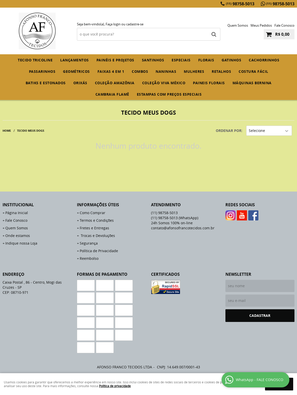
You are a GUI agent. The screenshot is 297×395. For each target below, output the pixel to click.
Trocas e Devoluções (97, 235)
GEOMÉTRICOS (76, 71)
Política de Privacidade (99, 250)
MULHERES (194, 71)
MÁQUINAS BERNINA (252, 82)
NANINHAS (166, 71)
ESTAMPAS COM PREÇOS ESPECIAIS (169, 94)
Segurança (89, 243)
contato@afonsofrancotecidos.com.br (182, 228)
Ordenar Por (228, 130)
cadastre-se (134, 24)
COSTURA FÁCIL (253, 71)
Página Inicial (16, 212)
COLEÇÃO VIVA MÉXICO (164, 82)
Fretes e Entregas (94, 228)
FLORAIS (206, 60)
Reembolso (89, 258)
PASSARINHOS (42, 71)
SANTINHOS (153, 60)
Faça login (113, 24)
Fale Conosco (284, 25)
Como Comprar (92, 212)
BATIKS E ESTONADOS (46, 82)
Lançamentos (74, 60)
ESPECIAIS (181, 60)
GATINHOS (231, 60)
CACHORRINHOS (264, 60)
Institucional (18, 205)
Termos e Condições (97, 220)
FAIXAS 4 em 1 (110, 71)
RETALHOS (221, 71)
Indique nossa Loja (21, 243)
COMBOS (140, 71)
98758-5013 (240, 4)
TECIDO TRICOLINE (35, 60)
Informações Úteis (98, 205)
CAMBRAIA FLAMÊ (112, 94)
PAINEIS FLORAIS (209, 82)
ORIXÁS (80, 82)
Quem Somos (237, 25)
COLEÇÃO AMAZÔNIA (115, 82)
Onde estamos (17, 235)
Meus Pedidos (261, 25)
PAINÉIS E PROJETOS (115, 60)
